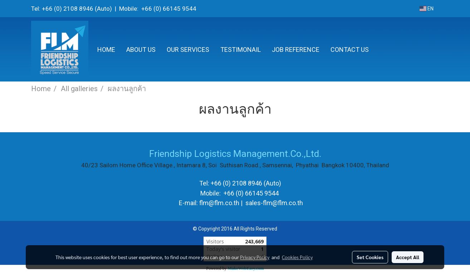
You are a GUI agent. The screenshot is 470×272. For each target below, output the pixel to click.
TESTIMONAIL (240, 49)
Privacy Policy (254, 257)
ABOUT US (141, 49)
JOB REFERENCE (295, 49)
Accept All (407, 257)
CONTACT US (350, 49)
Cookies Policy (297, 257)
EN (427, 8)
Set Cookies (370, 257)
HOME (106, 49)
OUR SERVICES (188, 49)
